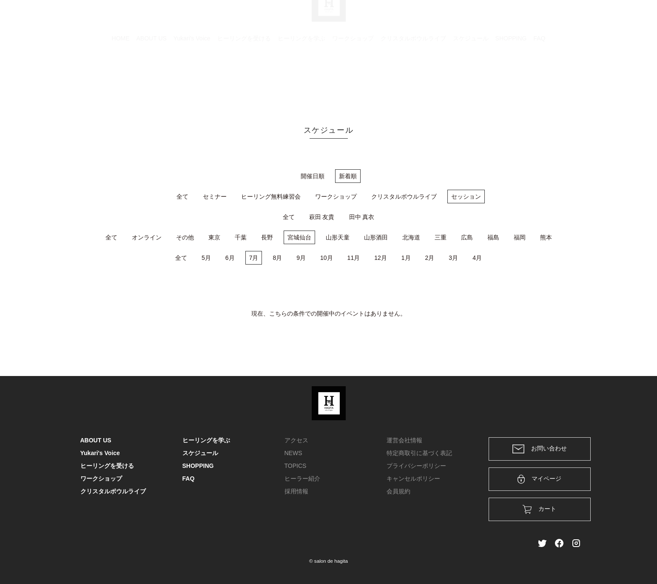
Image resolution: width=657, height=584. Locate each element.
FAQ (539, 79)
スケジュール (471, 79)
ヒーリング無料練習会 (271, 196)
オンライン (147, 237)
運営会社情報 (404, 440)
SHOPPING (511, 79)
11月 (353, 257)
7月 (254, 257)
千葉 (241, 237)
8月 (277, 257)
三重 (441, 237)
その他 (185, 237)
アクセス (296, 440)
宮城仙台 (299, 237)
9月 (301, 257)
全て (182, 196)
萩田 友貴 (322, 217)
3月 (453, 257)
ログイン (518, 17)
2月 (430, 257)
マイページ (539, 479)
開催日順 (312, 176)
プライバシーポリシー (416, 466)
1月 (406, 257)
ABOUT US (152, 79)
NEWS (293, 453)
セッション (466, 196)
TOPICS (295, 466)
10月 (326, 257)
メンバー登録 (562, 17)
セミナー (215, 196)
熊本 (546, 237)
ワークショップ (353, 79)
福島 (493, 237)
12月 (380, 257)
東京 (214, 237)
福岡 (520, 237)
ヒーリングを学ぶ (301, 79)
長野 (267, 237)
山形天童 (338, 237)
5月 (206, 257)
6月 (230, 257)
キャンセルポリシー (413, 478)
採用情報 (296, 491)
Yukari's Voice (191, 79)
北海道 (411, 237)
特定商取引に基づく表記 (419, 453)
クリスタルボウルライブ (413, 79)
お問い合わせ (539, 448)
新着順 (348, 176)
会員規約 (398, 491)
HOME (121, 79)
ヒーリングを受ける (244, 79)
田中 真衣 (362, 217)
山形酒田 (376, 237)
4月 (477, 257)
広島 (467, 237)
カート (485, 17)
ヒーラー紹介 (302, 478)
